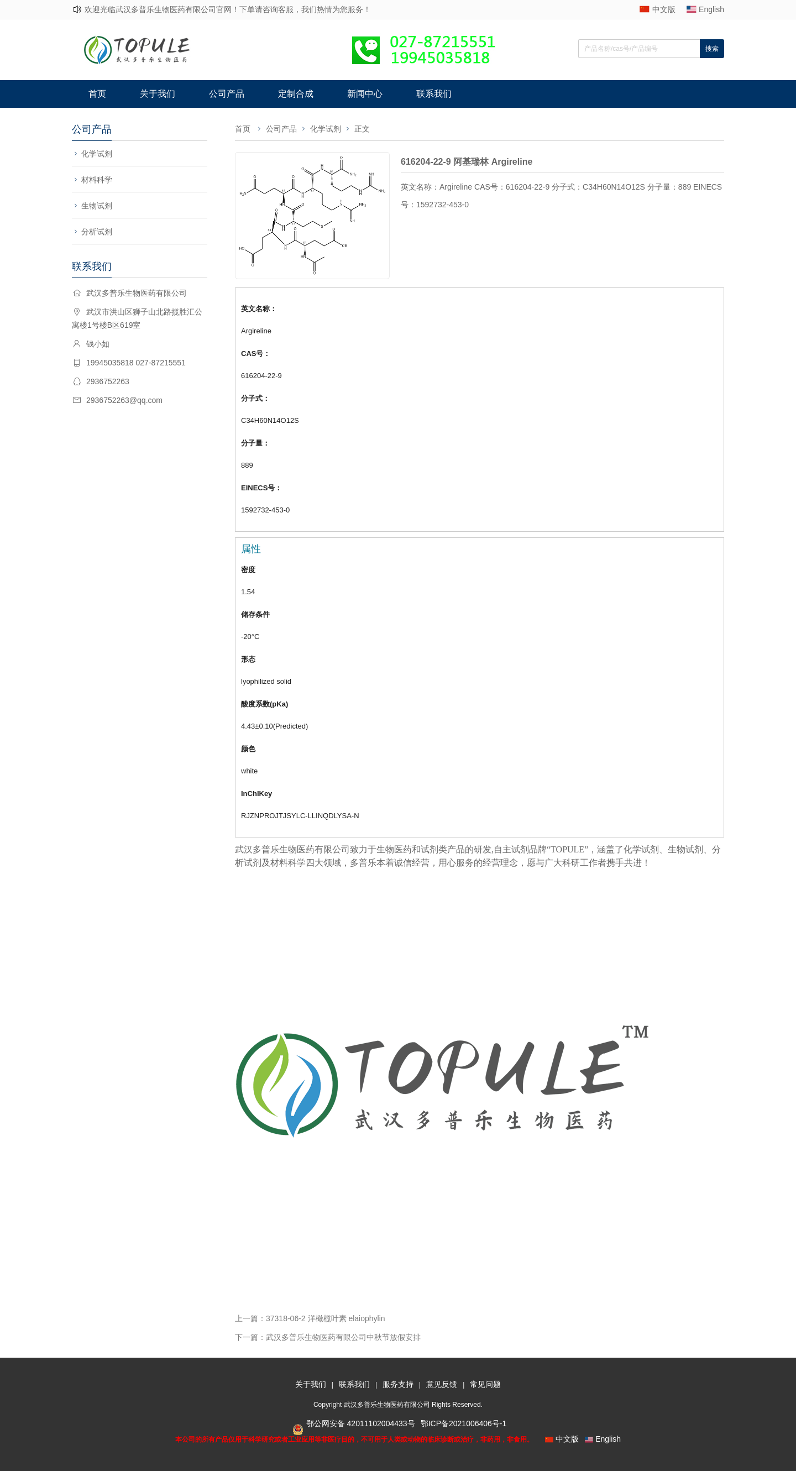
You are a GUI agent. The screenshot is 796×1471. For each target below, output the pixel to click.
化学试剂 (96, 153)
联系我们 (434, 93)
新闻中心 (365, 93)
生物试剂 (96, 205)
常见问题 (485, 1384)
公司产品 (226, 93)
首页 (97, 93)
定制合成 (295, 93)
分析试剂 (96, 231)
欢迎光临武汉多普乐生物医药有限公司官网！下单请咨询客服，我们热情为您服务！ (228, 9)
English (711, 9)
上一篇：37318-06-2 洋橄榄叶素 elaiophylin (310, 1318)
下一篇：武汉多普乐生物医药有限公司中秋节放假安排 (328, 1337)
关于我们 (157, 93)
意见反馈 (441, 1384)
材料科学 (96, 179)
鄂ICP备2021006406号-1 (464, 1423)
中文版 (663, 9)
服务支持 (398, 1384)
